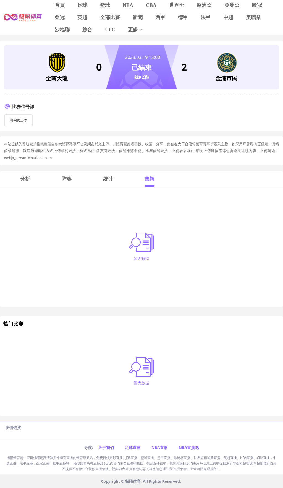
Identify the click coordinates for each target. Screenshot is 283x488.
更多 (136, 30)
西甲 (160, 17)
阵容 (67, 178)
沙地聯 (62, 29)
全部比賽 (110, 17)
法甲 (206, 17)
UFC (110, 29)
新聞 (138, 17)
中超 (228, 17)
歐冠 (257, 5)
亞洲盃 (231, 5)
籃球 (105, 5)
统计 (108, 178)
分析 (25, 178)
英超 (82, 17)
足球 (82, 5)
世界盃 (176, 5)
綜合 (87, 29)
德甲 (183, 17)
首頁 (60, 5)
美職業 (253, 17)
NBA (128, 5)
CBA (151, 5)
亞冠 (60, 17)
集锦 (149, 178)
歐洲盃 (204, 5)
